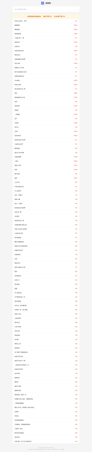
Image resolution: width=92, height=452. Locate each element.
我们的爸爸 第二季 (20, 89)
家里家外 (17, 348)
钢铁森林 (17, 29)
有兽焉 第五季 (19, 369)
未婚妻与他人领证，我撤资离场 (24, 399)
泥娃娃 (16, 110)
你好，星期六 (18, 195)
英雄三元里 (18, 314)
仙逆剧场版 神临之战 (21, 225)
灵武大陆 (17, 331)
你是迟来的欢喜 (19, 50)
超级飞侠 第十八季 (20, 361)
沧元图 (16, 339)
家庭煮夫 (17, 378)
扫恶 (16, 259)
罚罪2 (16, 131)
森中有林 (17, 174)
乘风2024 (17, 263)
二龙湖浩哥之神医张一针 (22, 365)
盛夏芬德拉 (18, 390)
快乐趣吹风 (18, 276)
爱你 (16, 93)
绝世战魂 (17, 335)
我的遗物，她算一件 (20, 394)
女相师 (16, 411)
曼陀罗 (16, 382)
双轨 (16, 169)
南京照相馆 (18, 301)
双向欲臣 (17, 437)
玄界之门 (17, 280)
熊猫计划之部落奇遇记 (21, 246)
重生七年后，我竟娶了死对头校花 (24, 407)
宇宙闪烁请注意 (19, 186)
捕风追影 (17, 148)
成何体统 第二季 (19, 220)
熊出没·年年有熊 (19, 152)
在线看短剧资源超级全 (34, 16)
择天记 (16, 127)
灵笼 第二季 (18, 212)
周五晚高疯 (18, 237)
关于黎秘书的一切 (20, 297)
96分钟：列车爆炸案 (20, 305)
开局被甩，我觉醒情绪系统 (22, 424)
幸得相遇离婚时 (19, 420)
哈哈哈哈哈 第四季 (20, 208)
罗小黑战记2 (18, 293)
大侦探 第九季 (19, 233)
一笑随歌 (17, 114)
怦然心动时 (18, 84)
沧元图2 (17, 216)
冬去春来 (17, 80)
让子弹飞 (17, 182)
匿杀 (16, 271)
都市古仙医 (18, 386)
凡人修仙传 (18, 191)
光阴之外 (17, 46)
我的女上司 (18, 344)
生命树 (16, 123)
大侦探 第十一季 (19, 38)
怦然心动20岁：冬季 (20, 21)
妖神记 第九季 (19, 356)
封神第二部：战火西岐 (21, 310)
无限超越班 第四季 (20, 59)
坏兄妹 (16, 416)
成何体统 (17, 106)
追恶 (16, 101)
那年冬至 (17, 322)
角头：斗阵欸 (18, 203)
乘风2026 (17, 55)
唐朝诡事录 (18, 33)
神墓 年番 (17, 199)
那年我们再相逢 (19, 433)
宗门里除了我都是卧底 (21, 352)
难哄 (16, 178)
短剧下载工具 (47, 16)
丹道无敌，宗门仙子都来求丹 (23, 441)
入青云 (16, 161)
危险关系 (17, 42)
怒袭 (16, 288)
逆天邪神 (17, 373)
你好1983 (17, 63)
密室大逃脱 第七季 (20, 267)
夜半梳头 (17, 284)
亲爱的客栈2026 (19, 76)
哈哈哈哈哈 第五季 (20, 140)
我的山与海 (18, 165)
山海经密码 (18, 318)
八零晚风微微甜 (19, 403)
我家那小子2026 (19, 67)
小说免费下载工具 (59, 16)
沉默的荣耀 (18, 157)
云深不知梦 (18, 327)
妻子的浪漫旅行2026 (21, 72)
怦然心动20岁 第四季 (21, 229)
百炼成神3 (17, 254)
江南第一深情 (18, 428)
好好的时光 (18, 135)
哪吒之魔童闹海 (19, 242)
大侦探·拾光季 (19, 144)
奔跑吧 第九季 (19, 250)
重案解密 (17, 25)
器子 (16, 118)
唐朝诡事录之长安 (20, 97)
